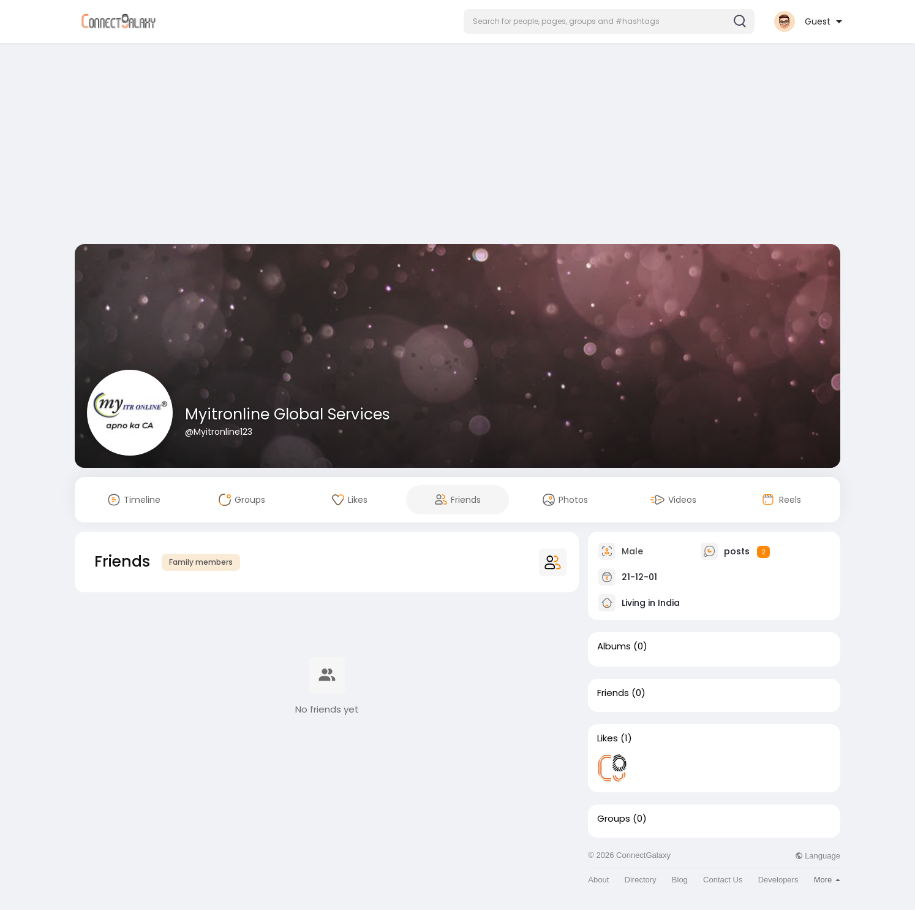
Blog (680, 880)
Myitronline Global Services (287, 414)
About (598, 880)
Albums (614, 646)
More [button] (827, 879)
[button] (609, 21)
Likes (607, 738)
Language (817, 856)
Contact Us (722, 880)
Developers (778, 880)
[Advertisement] (457, 146)
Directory (641, 880)
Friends (613, 693)
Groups (613, 819)
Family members (201, 562)
